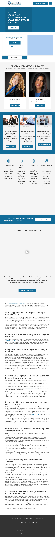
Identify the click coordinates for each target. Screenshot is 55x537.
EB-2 (9, 340)
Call (17, 47)
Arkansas (20, 518)
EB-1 (6, 340)
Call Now (43, 219)
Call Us (15, 42)
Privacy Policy (17, 530)
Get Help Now (27, 146)
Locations (14, 518)
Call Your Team (10, 146)
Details (12, 47)
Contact (39, 530)
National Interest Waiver (31, 388)
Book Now (13, 28)
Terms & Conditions (29, 530)
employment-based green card (17, 303)
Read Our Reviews (27, 290)
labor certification (36, 414)
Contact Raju (40, 105)
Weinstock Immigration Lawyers (14, 37)
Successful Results (44, 144)
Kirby (25, 518)
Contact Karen (15, 105)
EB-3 (15, 340)
